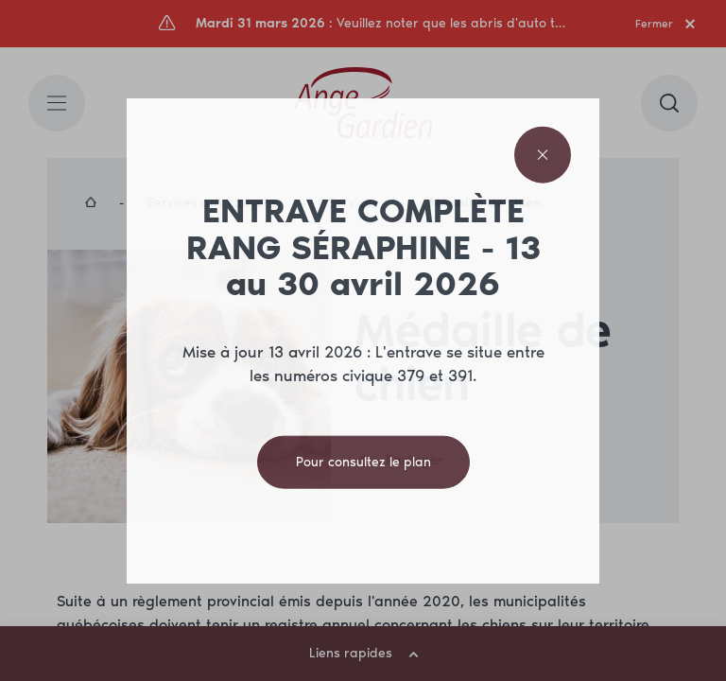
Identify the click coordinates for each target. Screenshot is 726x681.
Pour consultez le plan (363, 461)
